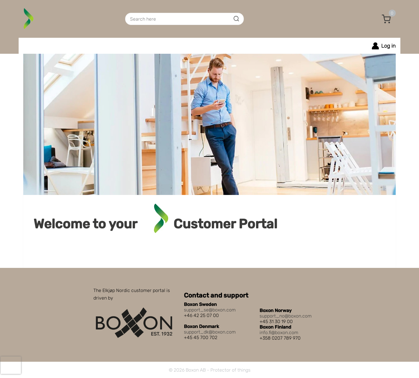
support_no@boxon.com (286, 316)
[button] (386, 19)
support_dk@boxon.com (210, 332)
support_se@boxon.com (210, 310)
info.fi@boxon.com (279, 332)
